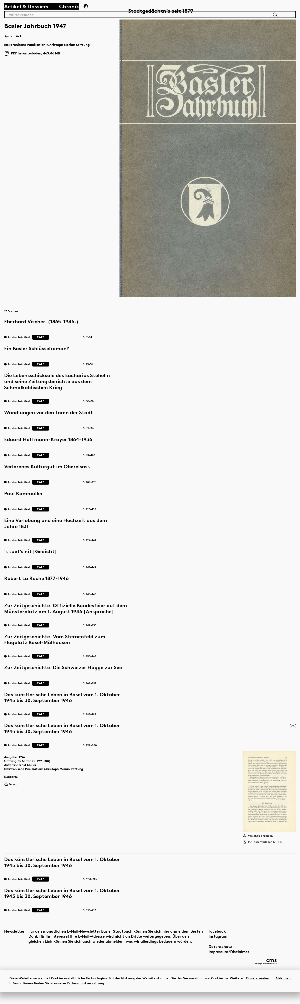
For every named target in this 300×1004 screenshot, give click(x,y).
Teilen (17, 750)
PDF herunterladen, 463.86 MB (37, 76)
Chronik (74, 11)
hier (106, 934)
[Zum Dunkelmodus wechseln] (97, 12)
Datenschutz (184, 945)
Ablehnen (283, 990)
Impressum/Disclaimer (193, 950)
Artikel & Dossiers (31, 11)
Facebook (181, 929)
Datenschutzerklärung (85, 995)
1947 (28, 719)
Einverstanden (257, 990)
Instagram (182, 934)
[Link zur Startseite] (270, 10)
